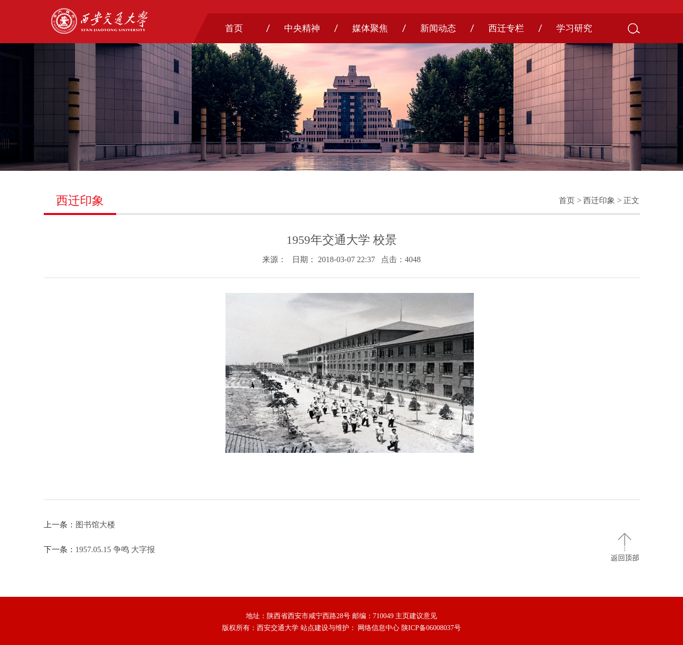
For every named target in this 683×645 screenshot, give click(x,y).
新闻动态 (438, 28)
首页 (234, 28)
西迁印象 (599, 200)
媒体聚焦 (370, 28)
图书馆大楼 (95, 524)
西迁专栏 (506, 28)
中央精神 (302, 28)
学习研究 (574, 28)
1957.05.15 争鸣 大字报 (115, 549)
